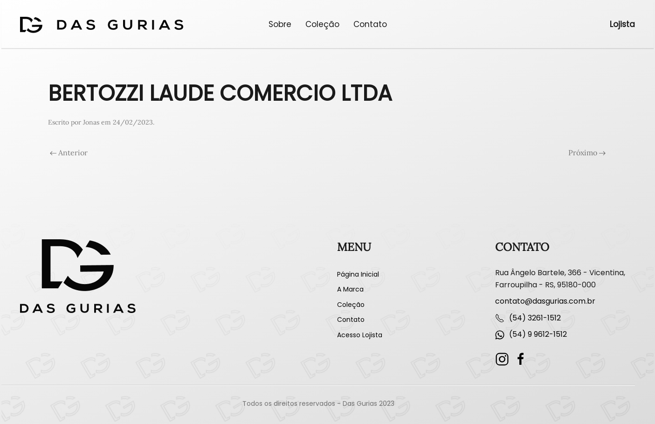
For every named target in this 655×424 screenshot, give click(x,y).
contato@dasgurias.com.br (545, 301)
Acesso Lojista (359, 335)
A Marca (350, 289)
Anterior (69, 152)
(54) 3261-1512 (535, 318)
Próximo (587, 152)
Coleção (322, 24)
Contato (370, 24)
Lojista (622, 24)
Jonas (91, 122)
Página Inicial (358, 274)
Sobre (280, 24)
